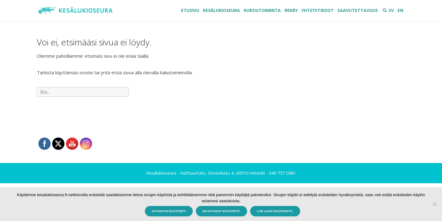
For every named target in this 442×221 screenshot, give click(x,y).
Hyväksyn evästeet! (169, 211)
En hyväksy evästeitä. (221, 211)
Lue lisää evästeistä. (275, 211)
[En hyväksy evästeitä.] (434, 204)
